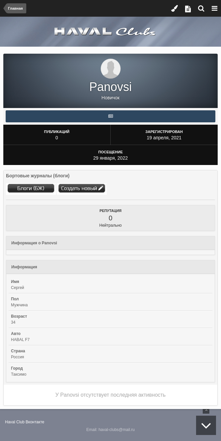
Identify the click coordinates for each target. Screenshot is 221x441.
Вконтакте (35, 422)
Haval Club (15, 422)
